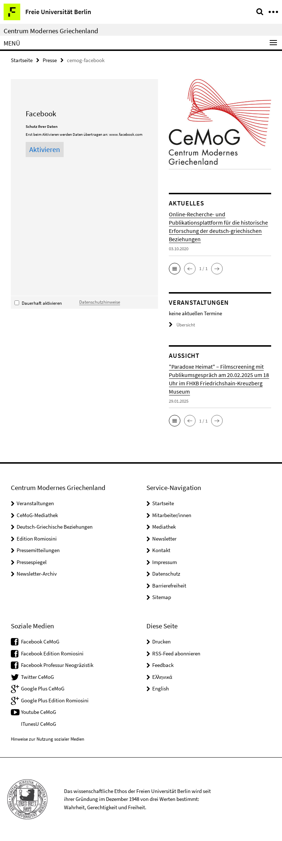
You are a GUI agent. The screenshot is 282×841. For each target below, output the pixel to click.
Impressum (164, 562)
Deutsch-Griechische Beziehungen (55, 526)
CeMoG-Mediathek (37, 515)
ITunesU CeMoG (38, 723)
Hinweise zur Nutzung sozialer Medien (47, 739)
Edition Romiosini (37, 538)
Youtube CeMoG (38, 711)
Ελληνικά (162, 676)
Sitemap (161, 597)
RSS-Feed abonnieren (176, 653)
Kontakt (161, 550)
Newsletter (164, 538)
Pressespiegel (32, 562)
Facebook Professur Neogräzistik (57, 665)
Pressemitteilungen (38, 550)
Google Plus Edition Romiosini (55, 700)
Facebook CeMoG (40, 641)
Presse (50, 60)
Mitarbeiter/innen (171, 515)
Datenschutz (166, 573)
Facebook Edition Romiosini (52, 653)
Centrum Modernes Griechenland (51, 30)
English (160, 688)
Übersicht (182, 325)
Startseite (22, 60)
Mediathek (164, 526)
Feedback (163, 665)
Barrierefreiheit (169, 585)
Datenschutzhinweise (99, 302)
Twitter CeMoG (37, 676)
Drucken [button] (161, 641)
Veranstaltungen (35, 503)
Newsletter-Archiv (37, 573)
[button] (174, 268)
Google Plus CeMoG (42, 688)
